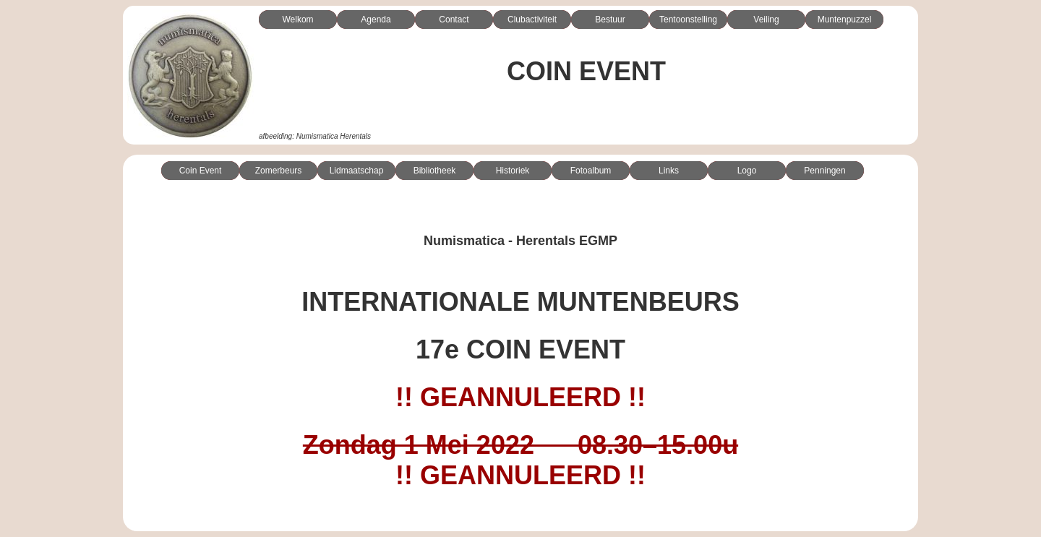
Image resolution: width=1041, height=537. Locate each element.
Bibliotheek (435, 171)
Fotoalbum (591, 171)
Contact (453, 19)
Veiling (766, 19)
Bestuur (610, 19)
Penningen (824, 171)
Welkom (297, 19)
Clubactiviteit (532, 19)
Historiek (513, 171)
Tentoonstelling (688, 19)
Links (669, 171)
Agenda (375, 19)
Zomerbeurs (278, 171)
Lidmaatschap (357, 171)
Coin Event (200, 171)
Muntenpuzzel (845, 19)
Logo (747, 171)
